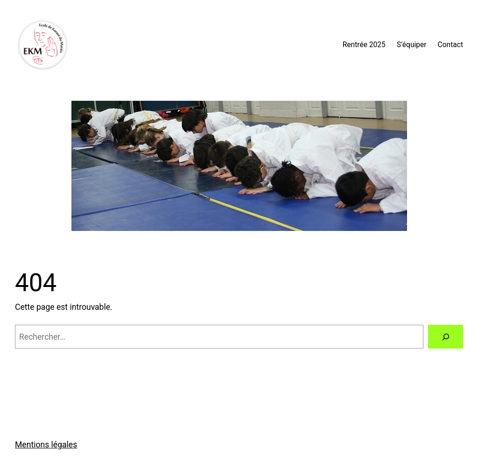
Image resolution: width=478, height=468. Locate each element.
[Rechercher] (445, 337)
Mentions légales (46, 444)
